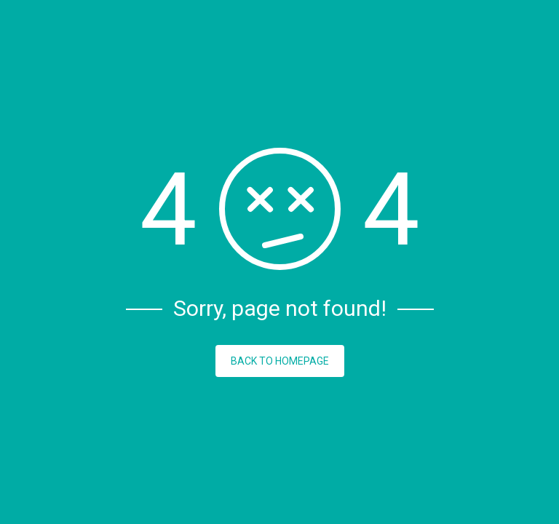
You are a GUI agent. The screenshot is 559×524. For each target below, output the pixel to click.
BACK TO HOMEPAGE (280, 361)
